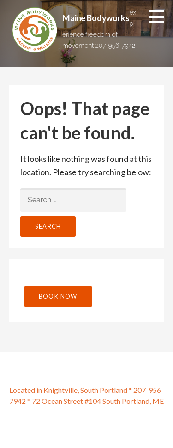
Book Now (58, 296)
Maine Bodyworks (96, 18)
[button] (159, 17)
